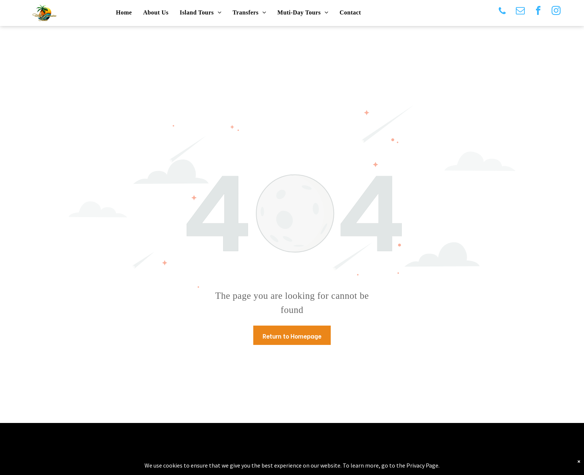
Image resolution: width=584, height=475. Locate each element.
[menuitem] (123, 12)
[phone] (502, 11)
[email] (520, 11)
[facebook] (538, 11)
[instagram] (556, 11)
